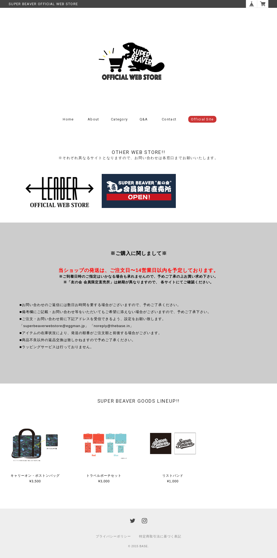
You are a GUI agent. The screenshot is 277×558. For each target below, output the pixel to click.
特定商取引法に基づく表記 (160, 536)
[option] (59, 192)
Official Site (202, 119)
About (93, 119)
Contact (169, 119)
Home (68, 119)
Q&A (144, 119)
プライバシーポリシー (113, 536)
